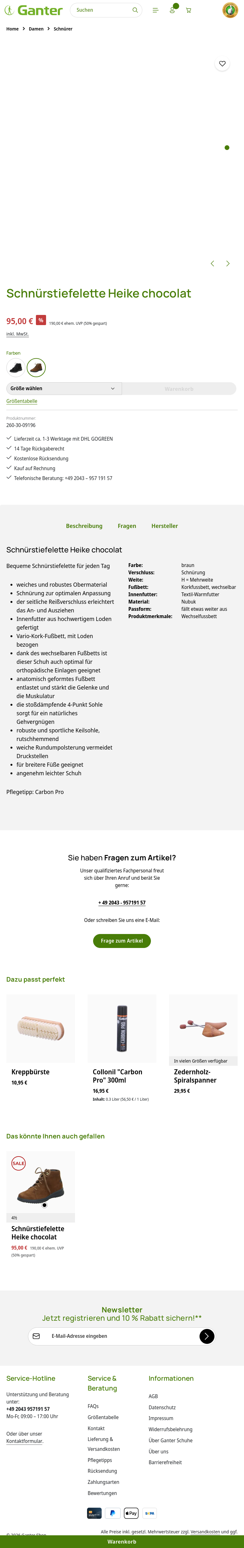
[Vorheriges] (213, 263)
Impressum (161, 1418)
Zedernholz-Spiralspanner (195, 1076)
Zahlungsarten (103, 1482)
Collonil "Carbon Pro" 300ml (117, 1076)
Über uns (158, 1451)
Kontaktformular (24, 1441)
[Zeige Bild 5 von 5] (227, 179)
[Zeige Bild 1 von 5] (227, 147)
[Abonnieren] (207, 1336)
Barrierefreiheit (165, 1462)
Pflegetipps (100, 1460)
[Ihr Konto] (172, 10)
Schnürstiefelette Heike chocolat (37, 1233)
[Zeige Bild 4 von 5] (227, 171)
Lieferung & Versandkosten (104, 1444)
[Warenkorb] (188, 10)
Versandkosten (205, 1532)
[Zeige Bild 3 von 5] (227, 163)
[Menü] (155, 10)
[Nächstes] (227, 263)
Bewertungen (102, 1493)
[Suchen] (135, 10)
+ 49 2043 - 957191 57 (122, 902)
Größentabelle (21, 401)
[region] (122, 158)
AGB (153, 1396)
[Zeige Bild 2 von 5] (227, 155)
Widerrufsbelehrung (171, 1429)
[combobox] (99, 10)
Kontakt (96, 1428)
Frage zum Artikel (122, 940)
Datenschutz (162, 1407)
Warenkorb (122, 1541)
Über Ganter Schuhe (171, 1440)
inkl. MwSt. (17, 334)
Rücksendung (102, 1471)
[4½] (14, 1218)
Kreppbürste (30, 1072)
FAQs (93, 1406)
